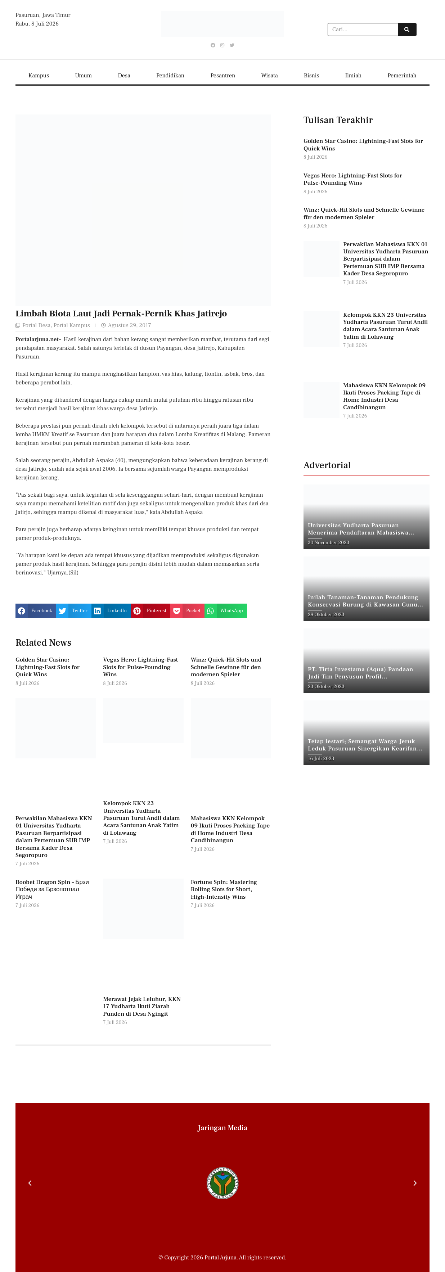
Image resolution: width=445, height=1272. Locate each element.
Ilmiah (353, 75)
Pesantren (222, 75)
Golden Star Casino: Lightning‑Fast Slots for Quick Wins (47, 667)
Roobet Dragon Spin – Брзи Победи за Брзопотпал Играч (52, 889)
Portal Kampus (71, 325)
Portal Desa (36, 325)
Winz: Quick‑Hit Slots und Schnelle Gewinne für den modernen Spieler (226, 667)
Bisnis (311, 75)
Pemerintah (402, 75)
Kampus (38, 75)
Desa (124, 75)
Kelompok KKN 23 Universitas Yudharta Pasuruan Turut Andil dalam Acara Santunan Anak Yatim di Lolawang (141, 818)
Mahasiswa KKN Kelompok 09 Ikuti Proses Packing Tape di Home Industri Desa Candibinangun (230, 829)
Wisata (269, 75)
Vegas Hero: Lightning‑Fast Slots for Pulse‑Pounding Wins (140, 667)
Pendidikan (170, 75)
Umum (83, 75)
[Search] (407, 30)
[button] (35, 610)
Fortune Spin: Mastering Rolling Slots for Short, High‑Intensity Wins (224, 889)
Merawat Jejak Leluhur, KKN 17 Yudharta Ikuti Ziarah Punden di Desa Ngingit (142, 1006)
